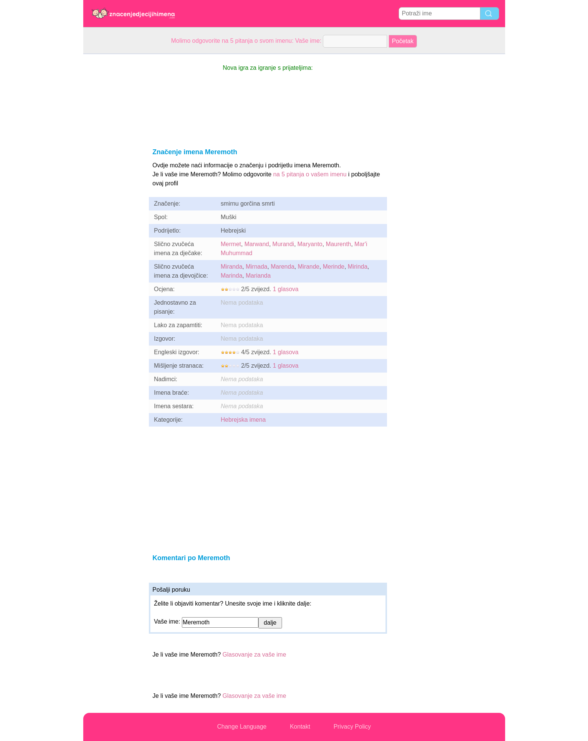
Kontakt (300, 726)
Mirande (309, 266)
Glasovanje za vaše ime (254, 654)
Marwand (256, 244)
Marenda (282, 266)
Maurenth (338, 244)
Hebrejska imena (243, 419)
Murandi (283, 244)
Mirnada (256, 266)
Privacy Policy (352, 726)
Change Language (242, 726)
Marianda (258, 275)
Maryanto (309, 244)
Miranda (232, 266)
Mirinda (357, 266)
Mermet (231, 244)
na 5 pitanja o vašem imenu (309, 174)
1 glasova (285, 289)
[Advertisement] (113, 166)
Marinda (232, 275)
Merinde (334, 266)
